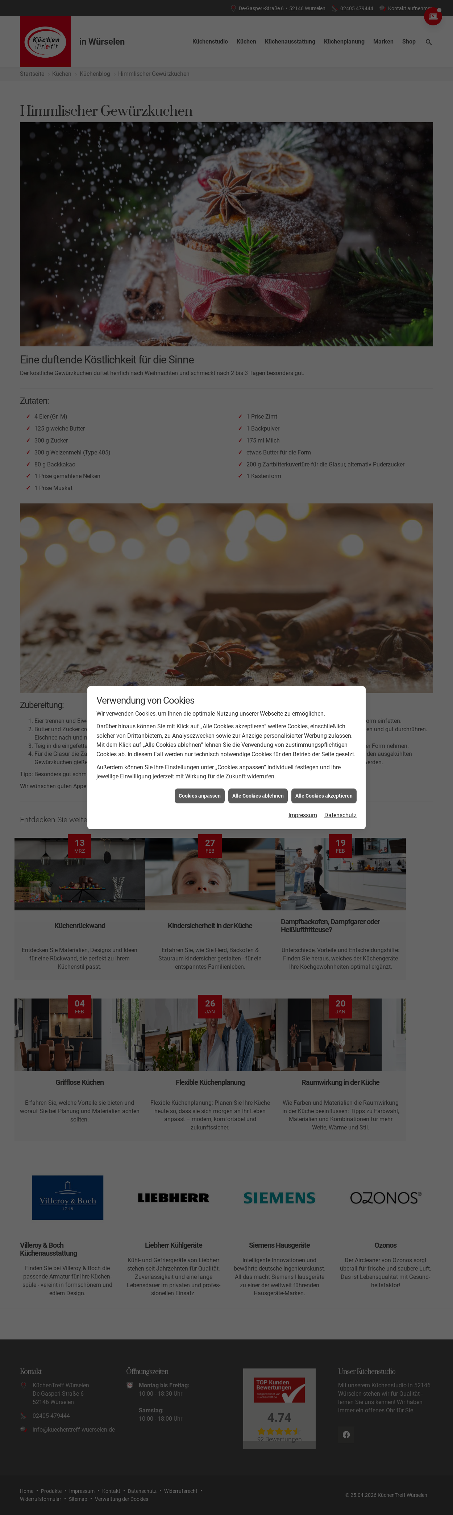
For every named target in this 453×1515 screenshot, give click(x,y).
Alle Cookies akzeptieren (324, 796)
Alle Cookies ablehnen (258, 796)
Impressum (302, 815)
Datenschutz (340, 815)
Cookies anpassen (200, 796)
